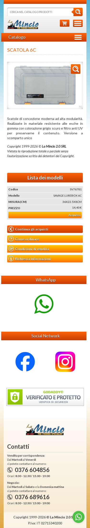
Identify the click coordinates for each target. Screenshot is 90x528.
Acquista (74, 215)
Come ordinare (23, 239)
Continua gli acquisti (28, 229)
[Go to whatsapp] (78, 517)
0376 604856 (32, 469)
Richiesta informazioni (29, 258)
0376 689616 (32, 496)
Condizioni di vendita (28, 249)
